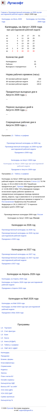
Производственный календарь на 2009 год (23, 143)
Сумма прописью (7, 397)
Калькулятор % (7, 400)
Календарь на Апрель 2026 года (14, 279)
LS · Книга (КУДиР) (8, 341)
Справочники (6, 366)
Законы (4, 373)
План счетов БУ (7, 376)
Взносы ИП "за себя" (9, 387)
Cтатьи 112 (35, 181)
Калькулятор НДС (8, 383)
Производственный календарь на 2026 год (18, 230)
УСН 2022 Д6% (7, 390)
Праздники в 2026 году (11, 239)
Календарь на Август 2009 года (23, 160)
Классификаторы (7, 363)
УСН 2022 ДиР (6, 393)
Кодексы (4, 370)
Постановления (8, 202)
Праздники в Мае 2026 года (13, 313)
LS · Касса (5, 338)
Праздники (5, 356)
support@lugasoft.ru (26, 410)
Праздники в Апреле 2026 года (14, 288)
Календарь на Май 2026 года (13, 303)
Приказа (20, 186)
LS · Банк (4, 335)
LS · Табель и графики (20, 135)
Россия (40, 214)
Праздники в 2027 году (11, 264)
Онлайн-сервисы (7, 380)
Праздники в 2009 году (23, 152)
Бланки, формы (7, 359)
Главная (4, 12)
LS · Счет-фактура (8, 331)
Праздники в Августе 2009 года (23, 169)
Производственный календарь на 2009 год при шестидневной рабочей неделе (21, 13)
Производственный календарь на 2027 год (18, 254)
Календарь (5, 353)
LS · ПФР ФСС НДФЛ (9, 348)
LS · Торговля (6, 328)
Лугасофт (10, 408)
